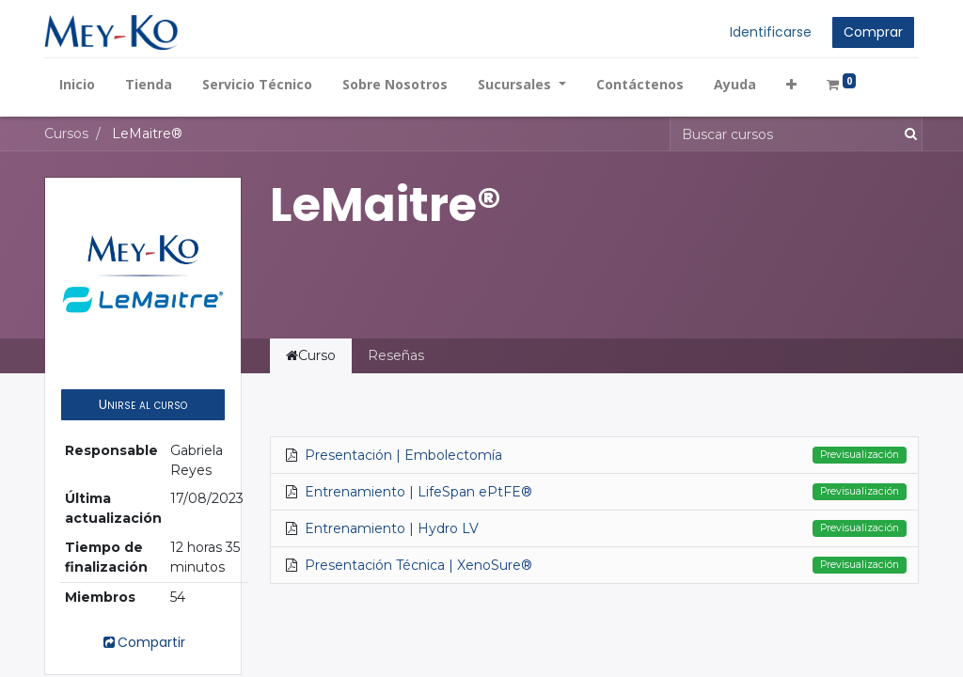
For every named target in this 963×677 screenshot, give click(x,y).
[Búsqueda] (907, 134)
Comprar (873, 32)
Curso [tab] (311, 355)
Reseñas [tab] (396, 355)
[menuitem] (77, 84)
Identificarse (771, 32)
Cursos (66, 133)
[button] (791, 84)
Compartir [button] (143, 642)
